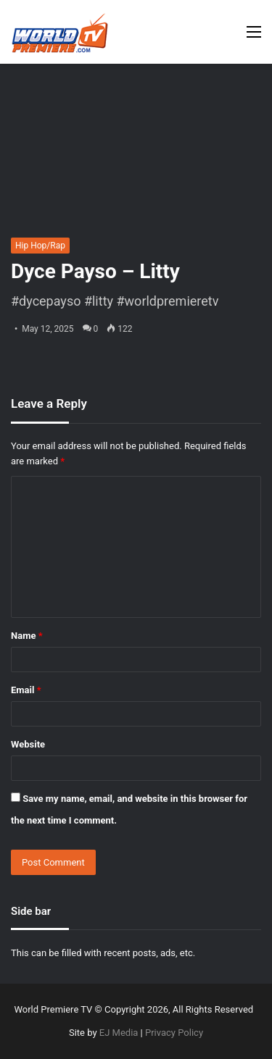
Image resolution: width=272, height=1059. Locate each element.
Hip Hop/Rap (40, 245)
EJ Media (119, 1032)
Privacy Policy (174, 1032)
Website (28, 744)
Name (27, 635)
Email (26, 690)
